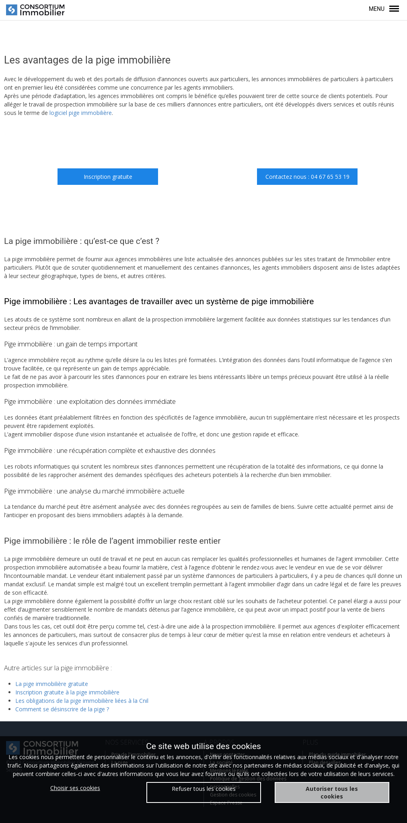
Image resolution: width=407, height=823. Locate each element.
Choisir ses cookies (75, 788)
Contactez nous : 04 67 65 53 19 (307, 176)
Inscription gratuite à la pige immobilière (67, 692)
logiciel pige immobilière (80, 113)
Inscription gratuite (108, 176)
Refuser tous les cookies (204, 788)
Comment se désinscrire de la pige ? (62, 709)
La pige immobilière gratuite (51, 684)
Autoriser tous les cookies (332, 792)
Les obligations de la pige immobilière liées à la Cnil (81, 700)
